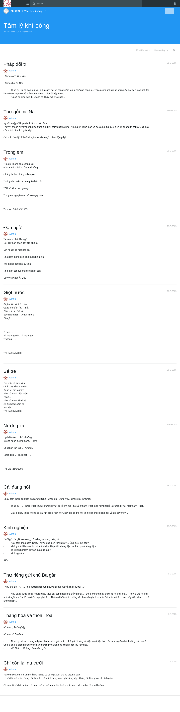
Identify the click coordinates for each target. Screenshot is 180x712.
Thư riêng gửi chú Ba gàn (30, 575)
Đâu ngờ (12, 227)
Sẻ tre (9, 371)
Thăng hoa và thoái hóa (27, 615)
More (46, 11)
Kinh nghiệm (16, 527)
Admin (12, 70)
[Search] (86, 3)
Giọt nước (13, 292)
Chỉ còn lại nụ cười (23, 662)
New (169, 11)
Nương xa (13, 425)
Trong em (13, 152)
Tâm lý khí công (26, 25)
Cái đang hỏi (16, 487)
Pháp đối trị (15, 64)
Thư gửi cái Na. (19, 111)
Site (27, 3)
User (175, 3)
